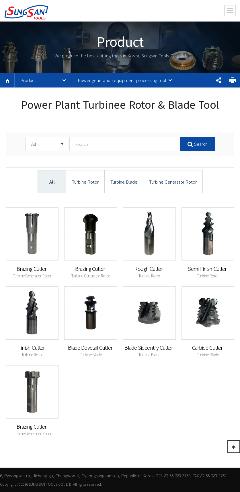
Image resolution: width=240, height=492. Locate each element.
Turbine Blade (123, 182)
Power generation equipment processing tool (122, 80)
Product (28, 80)
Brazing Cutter (32, 268)
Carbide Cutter (208, 347)
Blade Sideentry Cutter (149, 347)
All (52, 182)
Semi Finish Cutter (208, 268)
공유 (218, 80)
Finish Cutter (32, 347)
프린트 (232, 80)
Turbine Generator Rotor (173, 182)
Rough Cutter (149, 268)
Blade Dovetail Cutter (91, 347)
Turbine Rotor (85, 182)
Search (198, 144)
